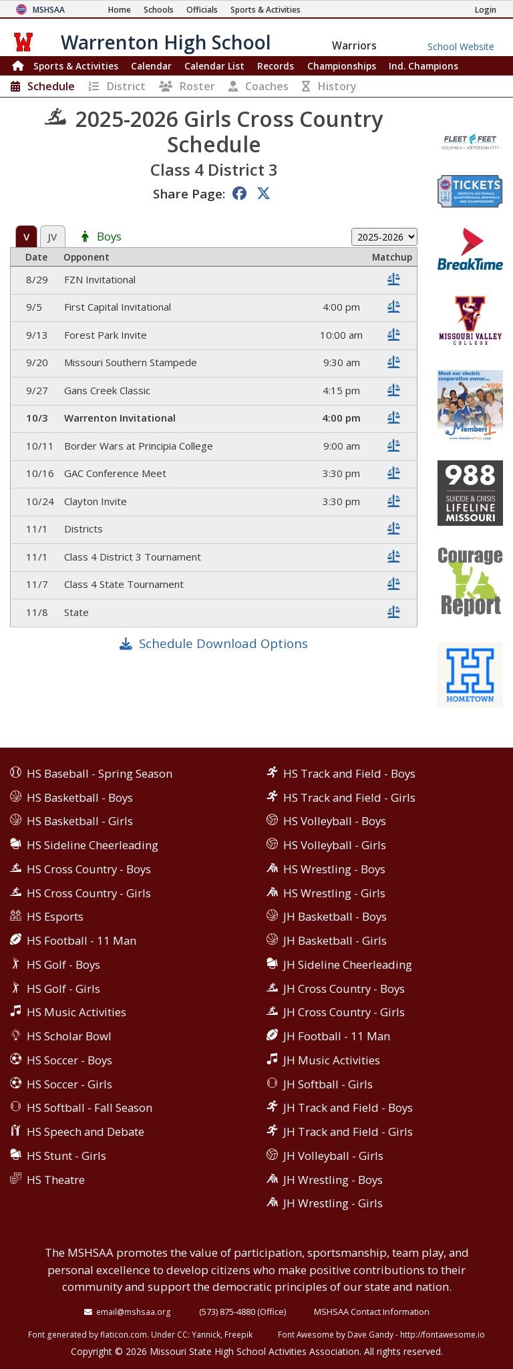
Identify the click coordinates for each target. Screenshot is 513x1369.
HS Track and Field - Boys (349, 773)
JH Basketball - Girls (335, 940)
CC (182, 1334)
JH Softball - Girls (328, 1084)
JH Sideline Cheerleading (347, 964)
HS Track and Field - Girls (349, 797)
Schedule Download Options (223, 643)
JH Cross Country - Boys (344, 988)
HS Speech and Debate (85, 1131)
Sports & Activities (75, 65)
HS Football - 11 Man (81, 940)
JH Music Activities (331, 1060)
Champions (423, 65)
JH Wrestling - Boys (333, 1179)
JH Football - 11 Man (336, 1036)
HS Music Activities (76, 1012)
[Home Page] (119, 10)
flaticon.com (123, 1334)
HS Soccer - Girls (69, 1084)
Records (275, 65)
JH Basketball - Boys (335, 916)
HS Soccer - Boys (69, 1060)
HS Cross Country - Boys (89, 869)
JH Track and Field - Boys (348, 1107)
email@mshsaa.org (133, 1311)
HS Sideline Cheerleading (92, 845)
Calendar (151, 65)
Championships (341, 65)
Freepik (238, 1334)
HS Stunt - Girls (66, 1155)
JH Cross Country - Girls (344, 1012)
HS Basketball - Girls (80, 820)
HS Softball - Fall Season (89, 1107)
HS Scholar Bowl (69, 1036)
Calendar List (214, 65)
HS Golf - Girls (63, 988)
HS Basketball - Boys (80, 797)
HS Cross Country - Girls (89, 893)
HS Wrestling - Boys (334, 869)
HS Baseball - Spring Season (99, 773)
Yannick (206, 1334)
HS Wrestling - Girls (334, 893)
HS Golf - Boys (63, 964)
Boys (109, 237)
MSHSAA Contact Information (372, 1312)
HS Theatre (56, 1179)
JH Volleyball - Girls (333, 1155)
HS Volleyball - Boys (334, 820)
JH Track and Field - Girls (348, 1131)
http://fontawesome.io (442, 1334)
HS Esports (55, 916)
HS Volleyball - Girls (334, 845)
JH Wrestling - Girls (333, 1203)
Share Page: (189, 193)
